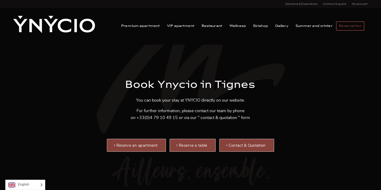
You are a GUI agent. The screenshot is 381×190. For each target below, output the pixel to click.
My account (360, 4)
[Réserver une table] (193, 145)
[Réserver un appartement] (136, 145)
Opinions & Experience (301, 4)
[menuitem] (301, 4)
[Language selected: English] (25, 185)
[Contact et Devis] (246, 145)
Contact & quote (334, 4)
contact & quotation (219, 118)
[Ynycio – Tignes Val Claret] (54, 26)
